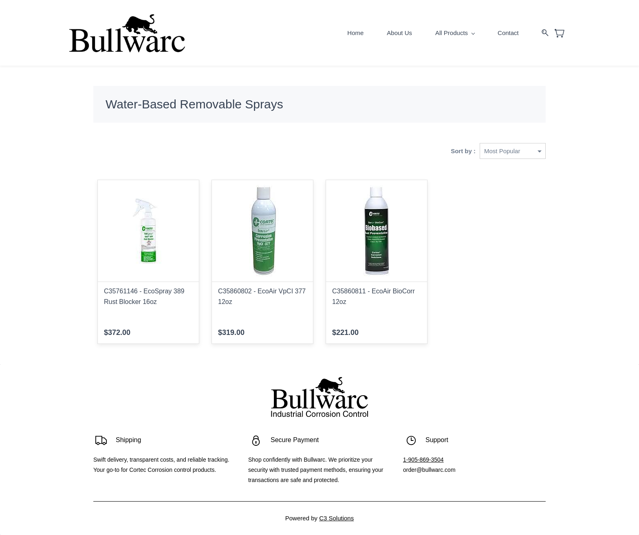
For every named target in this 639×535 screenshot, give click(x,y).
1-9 (407, 460)
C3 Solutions (336, 518)
